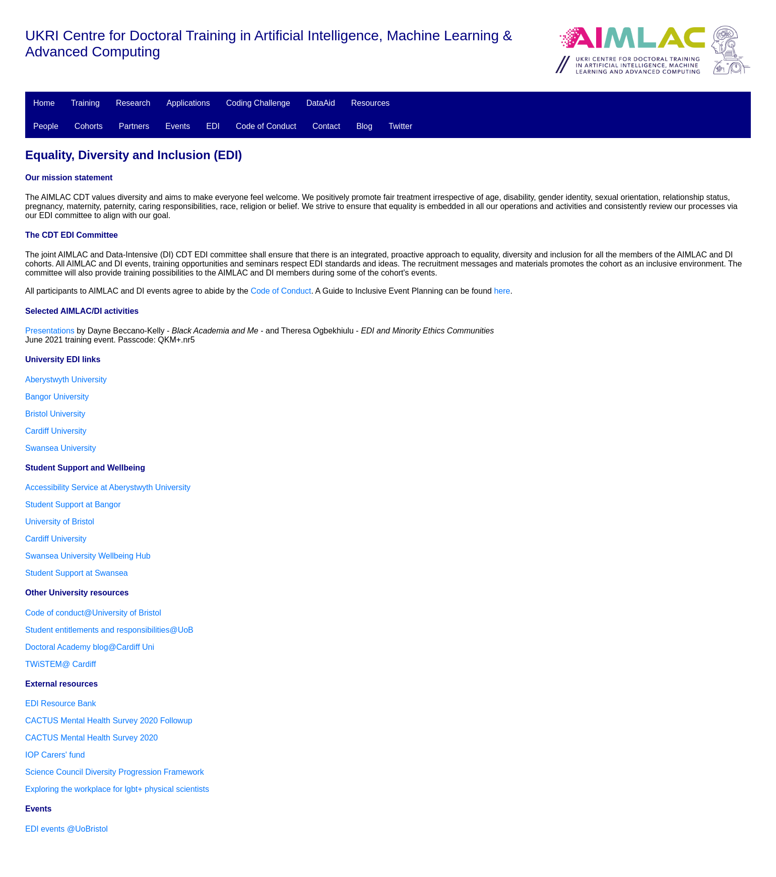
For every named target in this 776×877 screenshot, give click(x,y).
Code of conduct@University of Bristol (93, 613)
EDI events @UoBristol (66, 829)
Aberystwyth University (66, 379)
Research (133, 103)
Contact (326, 126)
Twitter (400, 126)
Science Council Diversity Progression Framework (114, 772)
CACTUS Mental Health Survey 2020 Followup (108, 720)
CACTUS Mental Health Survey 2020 (91, 737)
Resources (370, 103)
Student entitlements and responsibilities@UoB (109, 630)
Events (177, 126)
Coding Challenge (258, 103)
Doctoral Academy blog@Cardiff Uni (89, 647)
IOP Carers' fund (55, 755)
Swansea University (60, 448)
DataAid (320, 103)
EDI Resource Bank (60, 703)
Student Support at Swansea (76, 573)
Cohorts (89, 126)
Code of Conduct (266, 126)
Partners (134, 126)
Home (44, 103)
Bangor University (57, 396)
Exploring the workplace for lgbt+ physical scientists (117, 789)
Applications (188, 103)
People (45, 126)
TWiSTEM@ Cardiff (60, 664)
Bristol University (55, 414)
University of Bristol (59, 521)
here (502, 291)
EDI (213, 126)
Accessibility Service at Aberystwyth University (107, 487)
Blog (364, 126)
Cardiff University (56, 431)
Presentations (50, 330)
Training (85, 103)
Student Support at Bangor (72, 504)
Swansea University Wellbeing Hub (88, 556)
